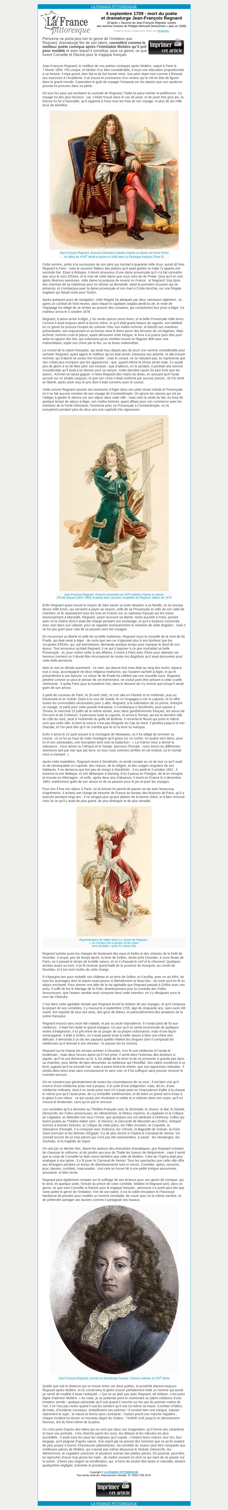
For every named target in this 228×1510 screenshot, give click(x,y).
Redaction (163, 30)
